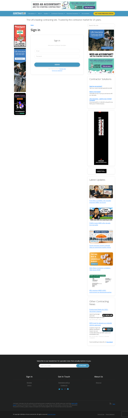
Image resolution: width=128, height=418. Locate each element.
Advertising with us (64, 382)
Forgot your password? (57, 70)
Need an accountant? (95, 86)
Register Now (62, 69)
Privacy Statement (110, 414)
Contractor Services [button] (57, 13)
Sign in (29, 385)
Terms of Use (101, 414)
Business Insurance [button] (73, 13)
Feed (114, 404)
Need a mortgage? (95, 92)
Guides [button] (46, 13)
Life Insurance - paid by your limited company (100, 99)
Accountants (85, 13)
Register (29, 382)
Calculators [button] (31, 13)
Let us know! (109, 342)
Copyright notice (51, 414)
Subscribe (82, 365)
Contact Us (64, 385)
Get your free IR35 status (104, 13)
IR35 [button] (39, 13)
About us (98, 382)
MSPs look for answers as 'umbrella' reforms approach (100, 324)
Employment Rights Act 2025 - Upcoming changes (98, 310)
